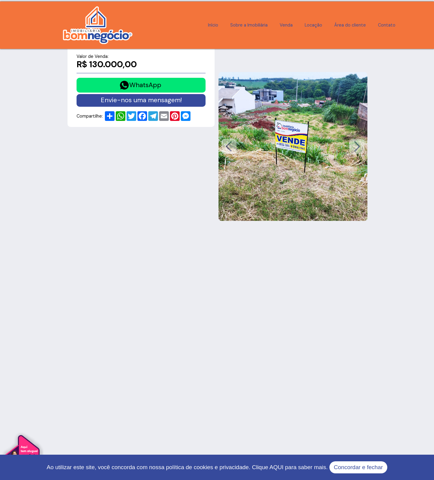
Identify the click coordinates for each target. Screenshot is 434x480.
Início (213, 25)
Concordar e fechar (358, 467)
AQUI (276, 467)
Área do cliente (350, 25)
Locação (313, 25)
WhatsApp (145, 85)
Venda (286, 25)
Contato (386, 25)
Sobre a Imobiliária (249, 25)
